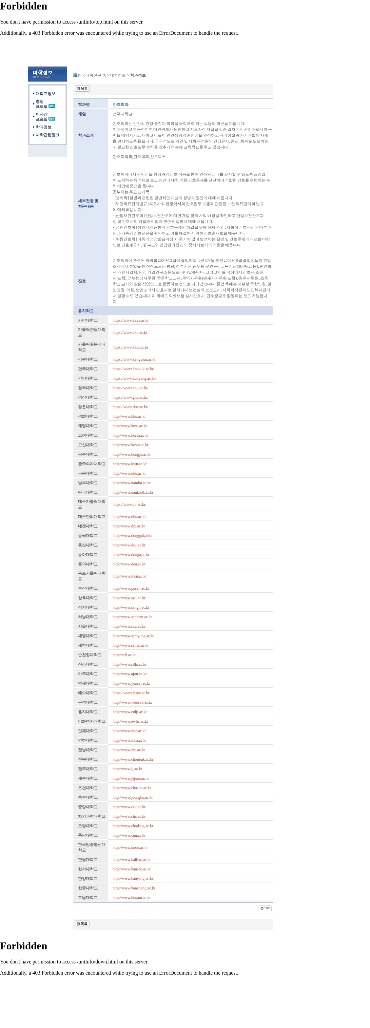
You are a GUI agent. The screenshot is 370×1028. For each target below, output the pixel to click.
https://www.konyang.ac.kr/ (134, 378)
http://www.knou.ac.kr (130, 847)
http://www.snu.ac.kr (129, 626)
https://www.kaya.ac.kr (131, 320)
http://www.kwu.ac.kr (130, 464)
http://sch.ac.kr (124, 655)
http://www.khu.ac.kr (129, 416)
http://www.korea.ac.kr (131, 435)
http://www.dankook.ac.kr (133, 492)
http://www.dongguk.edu (132, 535)
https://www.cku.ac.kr (130, 332)
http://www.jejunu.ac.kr (131, 778)
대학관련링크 (47, 135)
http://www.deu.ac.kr (129, 564)
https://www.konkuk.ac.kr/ (134, 369)
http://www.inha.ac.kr (130, 740)
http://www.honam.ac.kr (132, 897)
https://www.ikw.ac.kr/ (130, 407)
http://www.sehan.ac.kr (131, 645)
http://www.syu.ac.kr (129, 598)
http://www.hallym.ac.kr (132, 859)
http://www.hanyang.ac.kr (133, 878)
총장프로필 (42, 104)
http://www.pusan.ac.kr (131, 588)
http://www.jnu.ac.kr (129, 750)
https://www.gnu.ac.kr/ (131, 397)
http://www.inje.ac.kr (129, 731)
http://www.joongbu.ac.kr (133, 797)
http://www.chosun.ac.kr (132, 788)
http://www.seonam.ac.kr (132, 617)
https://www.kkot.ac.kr (131, 347)
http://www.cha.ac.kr (129, 816)
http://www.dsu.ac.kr (129, 545)
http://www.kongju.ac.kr (132, 454)
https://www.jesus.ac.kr (131, 693)
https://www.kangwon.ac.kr (134, 359)
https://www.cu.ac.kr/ (129, 504)
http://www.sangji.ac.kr (131, 607)
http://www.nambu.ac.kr (132, 483)
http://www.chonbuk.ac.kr (133, 759)
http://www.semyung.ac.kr (133, 636)
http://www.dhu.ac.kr (129, 516)
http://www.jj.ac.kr (127, 769)
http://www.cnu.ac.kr (129, 835)
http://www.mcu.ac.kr (130, 576)
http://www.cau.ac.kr (129, 807)
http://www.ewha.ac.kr (130, 721)
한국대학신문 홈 (92, 75)
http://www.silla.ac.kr (130, 664)
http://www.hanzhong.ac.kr (134, 888)
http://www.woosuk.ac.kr (132, 702)
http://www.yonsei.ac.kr (131, 683)
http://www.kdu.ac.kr (129, 473)
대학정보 (118, 75)
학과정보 (43, 127)
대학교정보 (45, 93)
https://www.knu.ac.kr (130, 388)
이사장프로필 (42, 117)
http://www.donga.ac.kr (131, 554)
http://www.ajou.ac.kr (130, 674)
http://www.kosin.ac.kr (131, 445)
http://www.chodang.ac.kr (133, 826)
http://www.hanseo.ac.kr (132, 869)
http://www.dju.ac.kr (129, 526)
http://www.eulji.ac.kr (130, 712)
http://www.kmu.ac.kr (130, 426)
